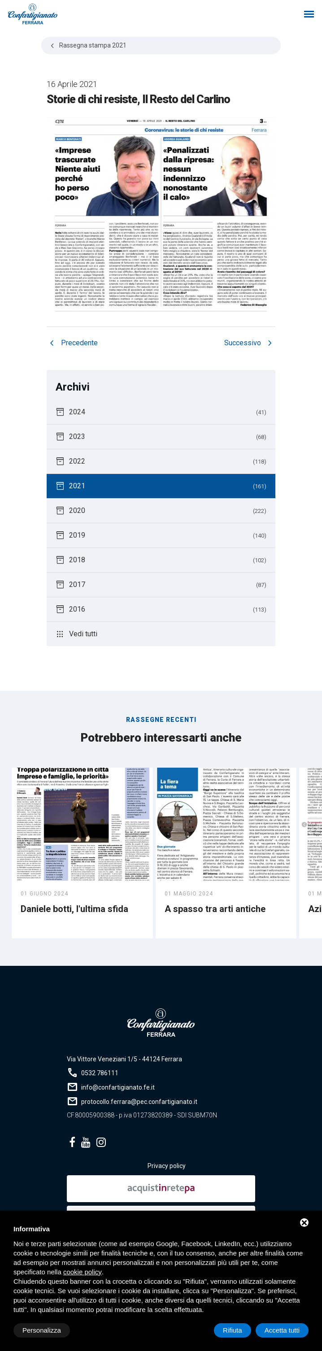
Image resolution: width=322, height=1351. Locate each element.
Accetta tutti (282, 1330)
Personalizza (41, 1330)
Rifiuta (232, 1330)
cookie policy (82, 1272)
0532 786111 (99, 1073)
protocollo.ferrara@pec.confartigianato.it (139, 1101)
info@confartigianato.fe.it (118, 1087)
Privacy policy (167, 1165)
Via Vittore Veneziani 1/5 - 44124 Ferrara (124, 1059)
